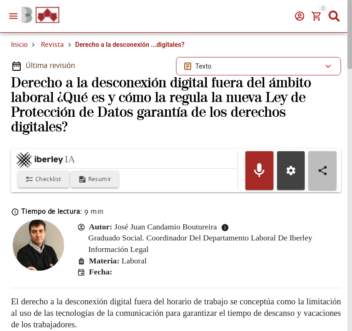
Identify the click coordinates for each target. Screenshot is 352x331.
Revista (52, 44)
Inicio (19, 44)
